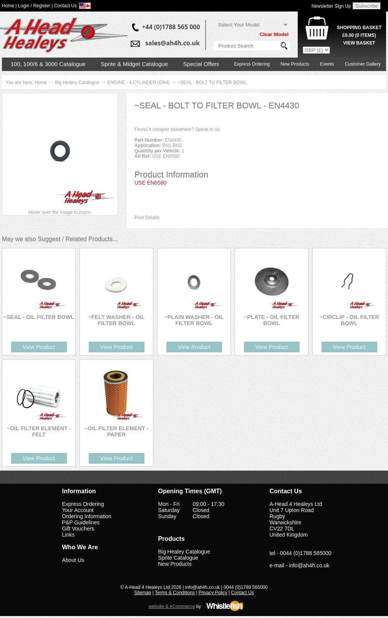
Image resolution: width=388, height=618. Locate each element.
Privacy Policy (213, 592)
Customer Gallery (363, 64)
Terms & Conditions (175, 592)
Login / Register (34, 5)
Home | (9, 5)
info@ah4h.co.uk (309, 565)
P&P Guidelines (81, 522)
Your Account (78, 510)
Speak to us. (208, 129)
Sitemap (142, 592)
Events (327, 64)
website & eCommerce (172, 606)
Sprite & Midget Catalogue (134, 64)
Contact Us (242, 592)
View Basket (359, 43)
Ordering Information (86, 516)
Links (68, 535)
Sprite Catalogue (178, 558)
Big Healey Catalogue (77, 82)
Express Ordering (252, 64)
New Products (294, 64)
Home (41, 82)
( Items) (359, 35)
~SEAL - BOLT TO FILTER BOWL (212, 82)
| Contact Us (64, 5)
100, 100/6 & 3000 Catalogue (48, 64)
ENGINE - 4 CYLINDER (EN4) (138, 82)
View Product (39, 347)
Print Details (146, 217)
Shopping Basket (359, 27)
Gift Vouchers (78, 528)
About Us (73, 560)
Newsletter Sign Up (331, 6)
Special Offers (201, 64)
